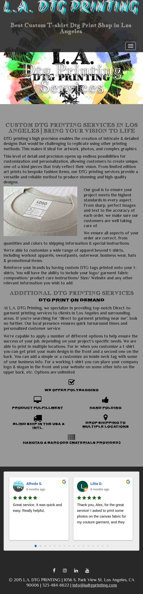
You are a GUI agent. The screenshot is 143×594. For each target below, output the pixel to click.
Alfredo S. (34, 484)
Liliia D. (96, 484)
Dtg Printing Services (71, 78)
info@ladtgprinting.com (94, 585)
